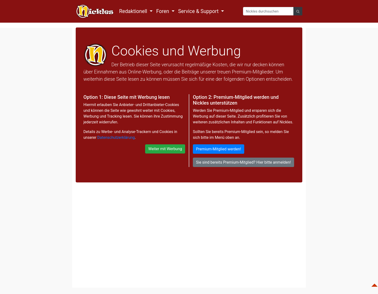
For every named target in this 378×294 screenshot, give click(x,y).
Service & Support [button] (199, 11)
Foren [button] (163, 11)
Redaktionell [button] (133, 11)
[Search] (268, 11)
